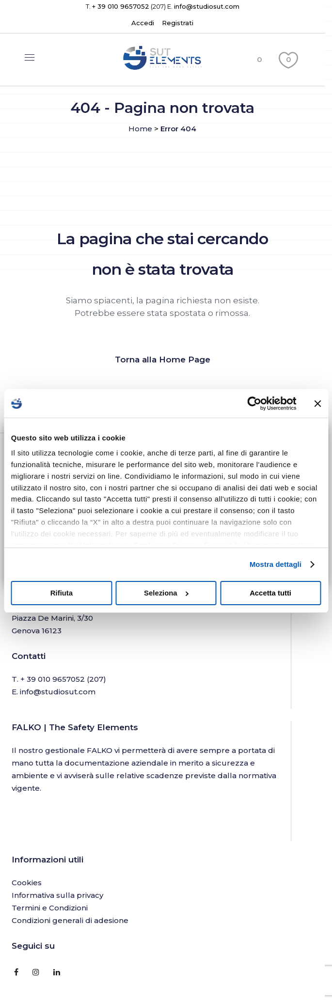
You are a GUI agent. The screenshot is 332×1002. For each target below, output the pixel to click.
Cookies (27, 882)
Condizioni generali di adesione (70, 920)
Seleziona (166, 593)
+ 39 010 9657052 (120, 6)
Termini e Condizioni (50, 907)
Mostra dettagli (275, 564)
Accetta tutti (270, 593)
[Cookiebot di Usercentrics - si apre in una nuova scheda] (253, 403)
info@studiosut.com (206, 6)
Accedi (142, 23)
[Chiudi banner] (317, 403)
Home (140, 128)
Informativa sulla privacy (57, 895)
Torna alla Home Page (162, 359)
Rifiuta (61, 593)
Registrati (177, 23)
